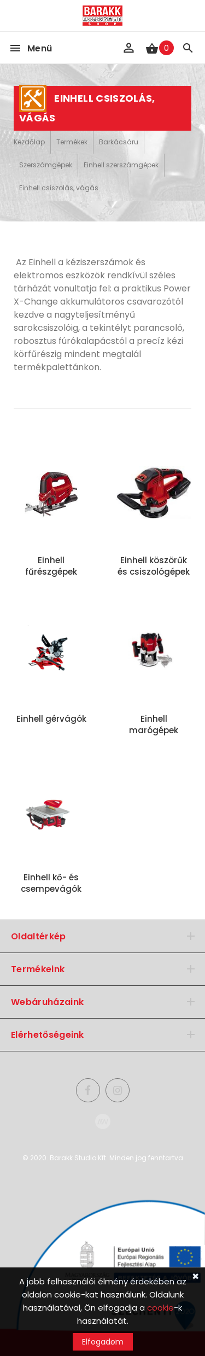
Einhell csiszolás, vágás (58, 187)
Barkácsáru (118, 142)
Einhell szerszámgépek (121, 165)
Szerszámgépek (45, 165)
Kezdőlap (29, 142)
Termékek (71, 142)
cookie (160, 1307)
